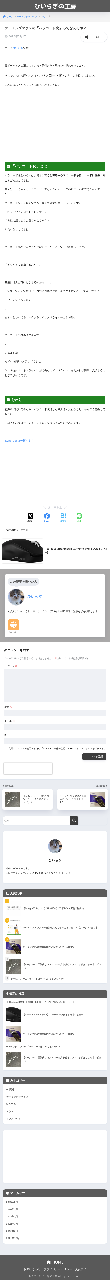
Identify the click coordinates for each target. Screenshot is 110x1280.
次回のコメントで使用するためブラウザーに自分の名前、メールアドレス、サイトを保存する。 (57, 748)
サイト (8, 735)
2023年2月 (12, 1216)
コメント (11, 666)
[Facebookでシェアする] (46, 518)
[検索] (74, 820)
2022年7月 (12, 1223)
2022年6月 (12, 1231)
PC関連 (10, 1089)
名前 (8, 707)
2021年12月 (12, 1238)
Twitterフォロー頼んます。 (20, 440)
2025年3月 (12, 1209)
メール (9, 721)
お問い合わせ (32, 1269)
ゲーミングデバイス (17, 1096)
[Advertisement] (55, 126)
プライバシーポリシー (58, 1269)
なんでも (11, 1104)
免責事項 (80, 1269)
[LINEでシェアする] (79, 518)
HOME (55, 1262)
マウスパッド (13, 1118)
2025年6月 (12, 1202)
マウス (24, 529)
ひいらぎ (18, 48)
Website (13, 632)
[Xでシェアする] (30, 518)
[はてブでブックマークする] (63, 518)
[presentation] (28, 768)
